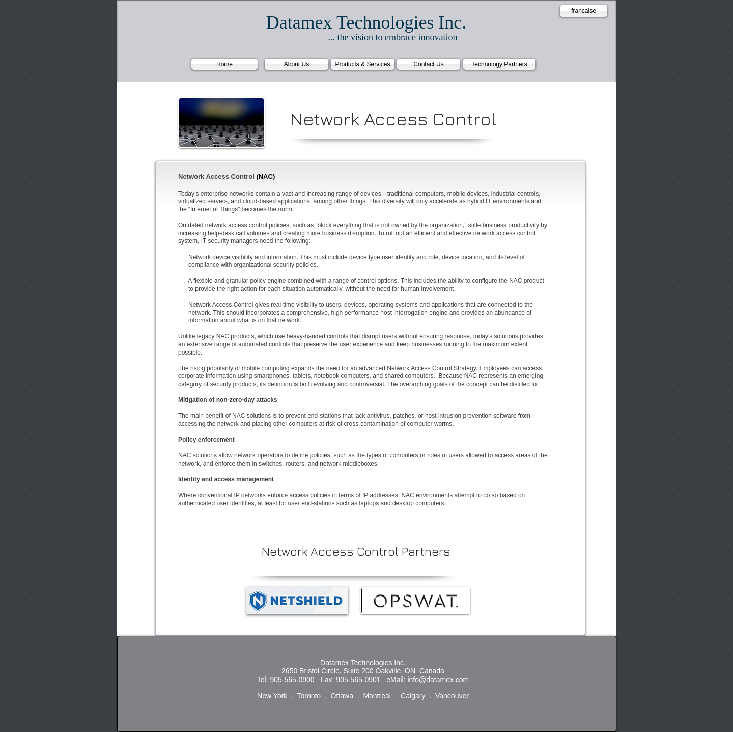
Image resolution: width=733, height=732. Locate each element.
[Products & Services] (362, 64)
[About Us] (296, 64)
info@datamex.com (438, 679)
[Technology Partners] (499, 64)
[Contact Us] (428, 64)
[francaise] (583, 11)
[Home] (224, 64)
